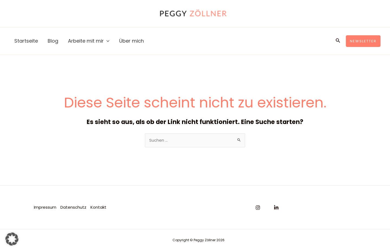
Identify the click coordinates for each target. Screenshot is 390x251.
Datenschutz (73, 207)
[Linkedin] (276, 207)
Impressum (45, 207)
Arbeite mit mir (88, 41)
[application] (106, 41)
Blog (53, 40)
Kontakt (98, 207)
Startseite (26, 40)
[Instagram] (257, 207)
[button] (338, 41)
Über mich (131, 40)
